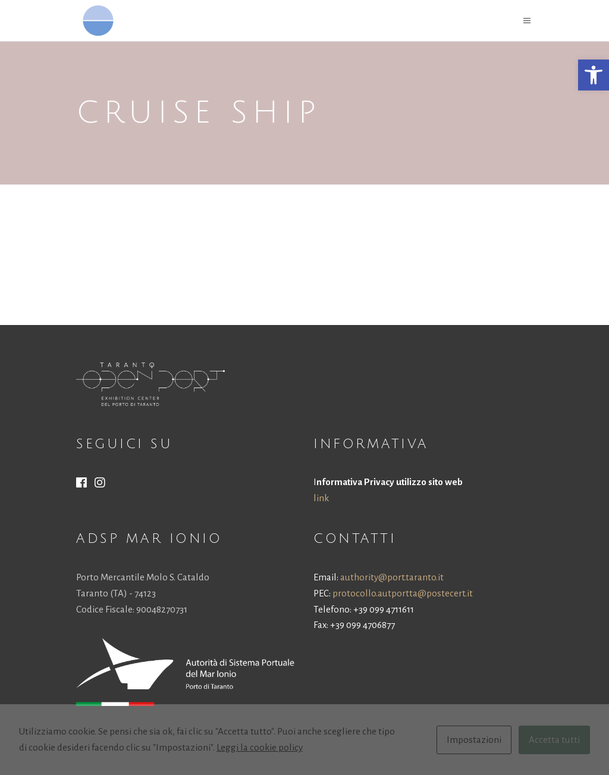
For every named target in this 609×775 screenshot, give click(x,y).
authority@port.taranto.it (392, 577)
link (321, 498)
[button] (593, 75)
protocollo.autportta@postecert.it (402, 593)
